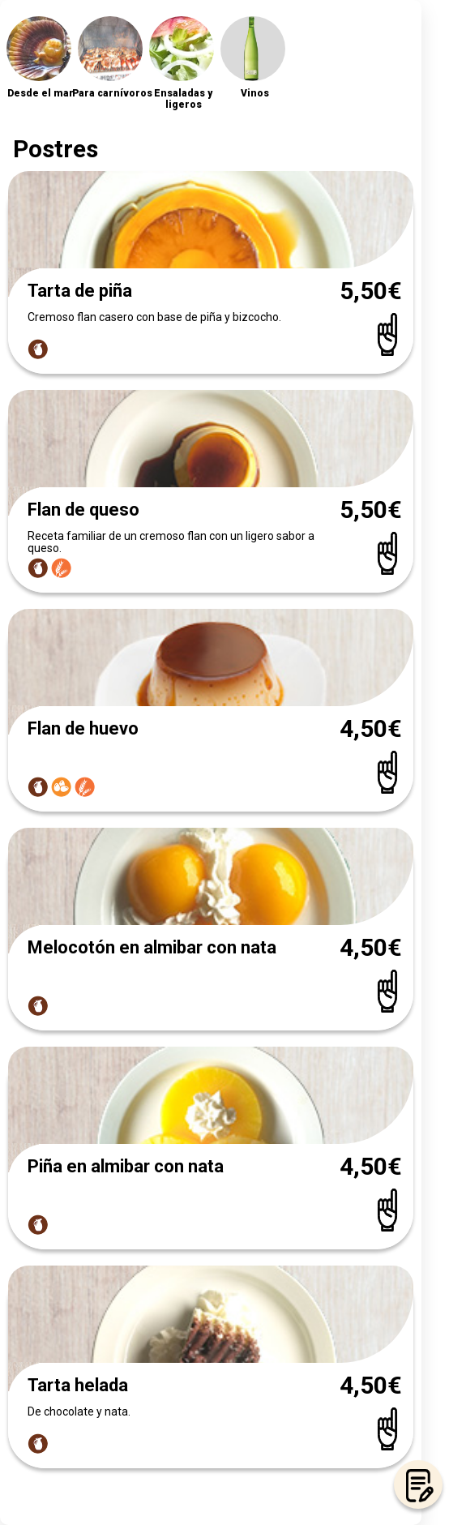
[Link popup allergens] (39, 347)
